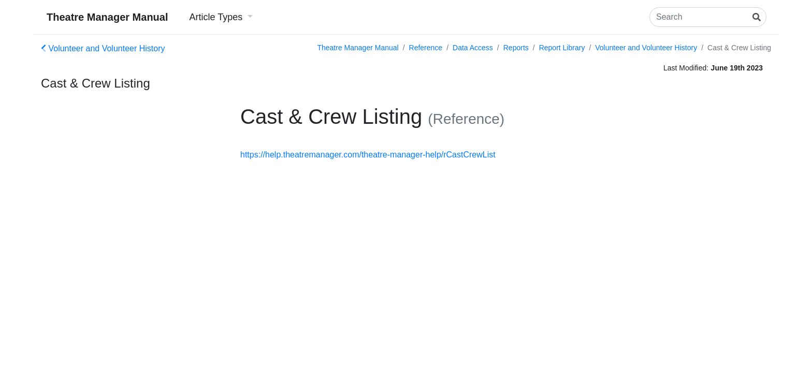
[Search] (707, 17)
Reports (516, 48)
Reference (426, 48)
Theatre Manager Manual (107, 17)
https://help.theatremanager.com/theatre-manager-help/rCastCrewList (368, 154)
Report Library (562, 48)
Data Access (473, 48)
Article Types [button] (217, 17)
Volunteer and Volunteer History (103, 48)
